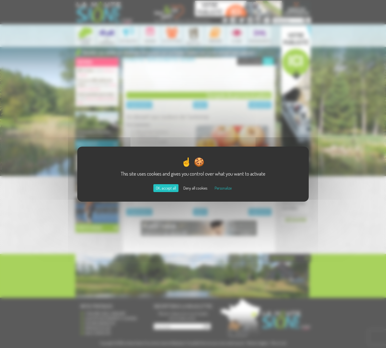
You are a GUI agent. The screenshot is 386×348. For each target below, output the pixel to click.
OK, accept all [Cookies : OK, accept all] (166, 188)
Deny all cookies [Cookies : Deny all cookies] (195, 188)
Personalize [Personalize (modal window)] (223, 188)
